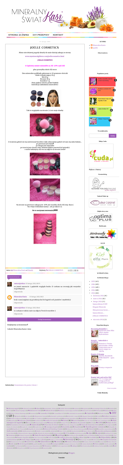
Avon (9, 410)
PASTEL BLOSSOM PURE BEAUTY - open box (106, 358)
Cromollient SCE (59, 413)
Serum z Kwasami (73, 442)
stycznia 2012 (98, 319)
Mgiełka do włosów (34, 429)
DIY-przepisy (41, 35)
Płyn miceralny (38, 437)
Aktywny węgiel (13, 408)
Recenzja (68, 439)
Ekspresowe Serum (40, 416)
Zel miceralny (85, 446)
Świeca (96, 444)
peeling (60, 435)
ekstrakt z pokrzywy (56, 416)
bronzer (32, 413)
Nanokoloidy (74, 431)
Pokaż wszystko (111, 388)
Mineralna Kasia (20, 297)
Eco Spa (27, 416)
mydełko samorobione (105, 429)
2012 (93, 293)
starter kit (44, 444)
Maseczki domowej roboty (89, 425)
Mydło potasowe (27, 431)
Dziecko (18, 416)
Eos (98, 416)
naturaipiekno (19, 283)
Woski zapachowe (62, 446)
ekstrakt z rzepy (72, 416)
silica (12, 444)
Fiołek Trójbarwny (16, 418)
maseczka (35, 425)
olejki (98, 433)
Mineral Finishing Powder (53, 429)
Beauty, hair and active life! (101, 377)
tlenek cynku (107, 444)
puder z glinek (40, 440)
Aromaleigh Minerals (98, 408)
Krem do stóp (88, 420)
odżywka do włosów (43, 433)
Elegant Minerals (99, 307)
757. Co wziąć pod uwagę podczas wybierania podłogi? (106, 381)
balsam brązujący (20, 410)
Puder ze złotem (55, 439)
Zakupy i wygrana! (103, 119)
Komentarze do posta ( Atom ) (25, 385)
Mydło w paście (40, 431)
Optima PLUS (109, 433)
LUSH (99, 423)
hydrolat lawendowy (70, 418)
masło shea (38, 427)
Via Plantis (18, 446)
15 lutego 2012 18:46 (33, 308)
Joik (114, 418)
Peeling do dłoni (73, 435)
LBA (92, 422)
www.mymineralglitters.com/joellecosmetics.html (45, 56)
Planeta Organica (22, 437)
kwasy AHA (52, 423)
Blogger (72, 453)
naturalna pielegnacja (103, 431)
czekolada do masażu (75, 413)
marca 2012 (97, 299)
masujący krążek (51, 427)
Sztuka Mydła (86, 444)
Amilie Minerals (64, 408)
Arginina (85, 408)
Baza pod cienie (86, 410)
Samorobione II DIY (100, 304)
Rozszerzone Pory (16, 441)
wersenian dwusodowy (32, 446)
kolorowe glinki (24, 420)
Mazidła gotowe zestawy (94, 427)
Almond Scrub (27, 408)
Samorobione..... (98, 313)
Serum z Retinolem (89, 441)
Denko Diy (102, 413)
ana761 (95, 48)
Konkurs (37, 420)
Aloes (37, 408)
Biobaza (98, 410)
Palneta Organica (24, 435)
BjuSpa (106, 410)
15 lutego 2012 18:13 (37, 297)
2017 (93, 281)
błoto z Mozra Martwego (17, 413)
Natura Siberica (87, 431)
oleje (89, 433)
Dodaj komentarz (44, 319)
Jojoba (12, 420)
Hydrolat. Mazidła (86, 418)
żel (108, 446)
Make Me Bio (111, 423)
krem (64, 420)
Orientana (11, 435)
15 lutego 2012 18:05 (33, 283)
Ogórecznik (56, 433)
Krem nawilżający (102, 420)
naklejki (52, 431)
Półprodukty (105, 437)
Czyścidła (90, 413)
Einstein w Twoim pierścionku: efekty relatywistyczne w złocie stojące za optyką (106, 347)
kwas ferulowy (39, 422)
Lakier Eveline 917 (103, 109)
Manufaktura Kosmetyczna (18, 425)
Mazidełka (65, 427)
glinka (28, 418)
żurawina (45, 448)
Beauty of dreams (97, 354)
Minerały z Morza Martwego (75, 429)
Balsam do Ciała (34, 410)
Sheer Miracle (111, 441)
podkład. (80, 437)
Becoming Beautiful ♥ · (99, 329)
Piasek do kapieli (103, 435)
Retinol (95, 439)
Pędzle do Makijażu (88, 435)
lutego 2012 (97, 301)
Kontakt (58, 35)
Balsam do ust (49, 410)
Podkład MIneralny (65, 437)
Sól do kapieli (23, 444)
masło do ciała (26, 427)
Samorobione (45, 442)
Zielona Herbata (98, 446)
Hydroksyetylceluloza (53, 418)
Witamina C (48, 446)
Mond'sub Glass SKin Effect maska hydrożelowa (106, 332)
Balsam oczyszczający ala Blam (68, 410)
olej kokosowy (78, 433)
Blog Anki (94, 366)
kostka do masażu (51, 420)
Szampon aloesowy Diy (70, 444)
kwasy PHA (64, 422)
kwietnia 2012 (98, 296)
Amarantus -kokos (49, 408)
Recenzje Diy (84, 439)
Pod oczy (51, 437)
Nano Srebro (62, 431)
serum (58, 442)
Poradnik (92, 437)
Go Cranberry (38, 418)
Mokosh (90, 429)
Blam (114, 410)
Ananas (76, 408)
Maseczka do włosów (51, 425)
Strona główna (18, 35)
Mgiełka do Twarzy (18, 429)
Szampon (55, 444)
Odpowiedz (18, 292)
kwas (29, 422)
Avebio (111, 408)
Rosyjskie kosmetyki (108, 440)
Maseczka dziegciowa (69, 425)
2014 (93, 290)
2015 (93, 287)
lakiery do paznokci (78, 423)
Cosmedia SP (44, 413)
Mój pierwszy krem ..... (101, 310)
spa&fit (35, 444)
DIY (112, 413)
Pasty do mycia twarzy (42, 435)
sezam (101, 441)
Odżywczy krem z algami (24, 433)
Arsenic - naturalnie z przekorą (99, 341)
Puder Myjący (25, 440)
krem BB (76, 420)
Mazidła (77, 427)
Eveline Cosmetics (109, 416)
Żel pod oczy (20, 448)
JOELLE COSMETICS (54, 270)
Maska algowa (107, 425)
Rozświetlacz (30, 442)
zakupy (74, 446)
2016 (93, 284)
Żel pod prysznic (33, 448)
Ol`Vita (67, 433)
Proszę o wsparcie (105, 367)
